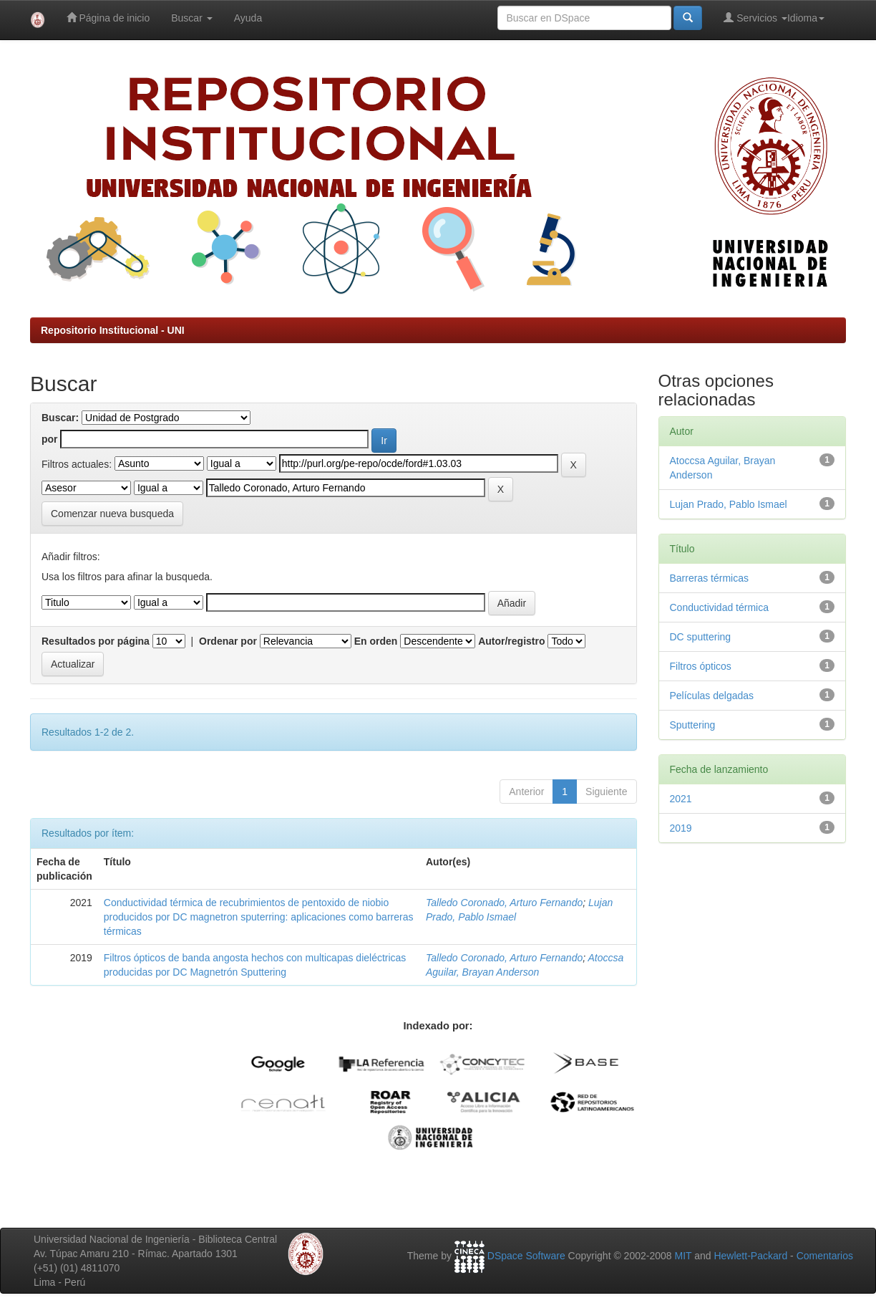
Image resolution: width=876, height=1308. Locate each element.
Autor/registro (511, 641)
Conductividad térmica (719, 607)
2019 (681, 828)
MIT (682, 1255)
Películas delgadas (712, 695)
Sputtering (693, 725)
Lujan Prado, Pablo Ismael (728, 504)
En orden (376, 641)
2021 (681, 798)
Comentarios (825, 1255)
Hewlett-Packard (750, 1255)
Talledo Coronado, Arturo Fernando (504, 902)
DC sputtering (700, 637)
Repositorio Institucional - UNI (113, 330)
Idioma (805, 18)
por (50, 439)
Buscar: (60, 417)
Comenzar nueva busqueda (112, 513)
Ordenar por (228, 641)
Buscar (191, 18)
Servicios (755, 17)
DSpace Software (526, 1255)
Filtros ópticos (700, 666)
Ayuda (248, 18)
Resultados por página (96, 641)
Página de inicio (108, 17)
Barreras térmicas (709, 578)
